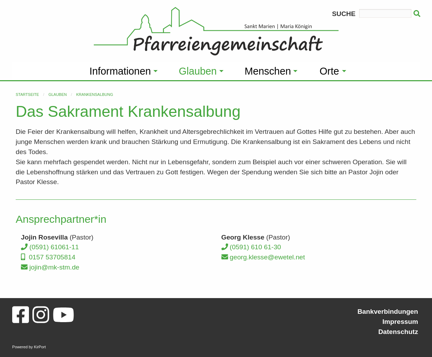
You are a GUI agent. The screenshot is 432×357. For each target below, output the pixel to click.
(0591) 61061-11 (50, 247)
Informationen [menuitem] (120, 71)
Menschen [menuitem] (268, 71)
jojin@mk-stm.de (50, 267)
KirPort (40, 347)
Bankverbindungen (387, 311)
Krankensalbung (94, 94)
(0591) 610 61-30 (251, 247)
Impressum (400, 321)
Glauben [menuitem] (198, 71)
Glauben (57, 94)
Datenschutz (398, 331)
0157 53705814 (48, 257)
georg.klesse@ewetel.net (263, 257)
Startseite (27, 94)
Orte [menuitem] (329, 71)
